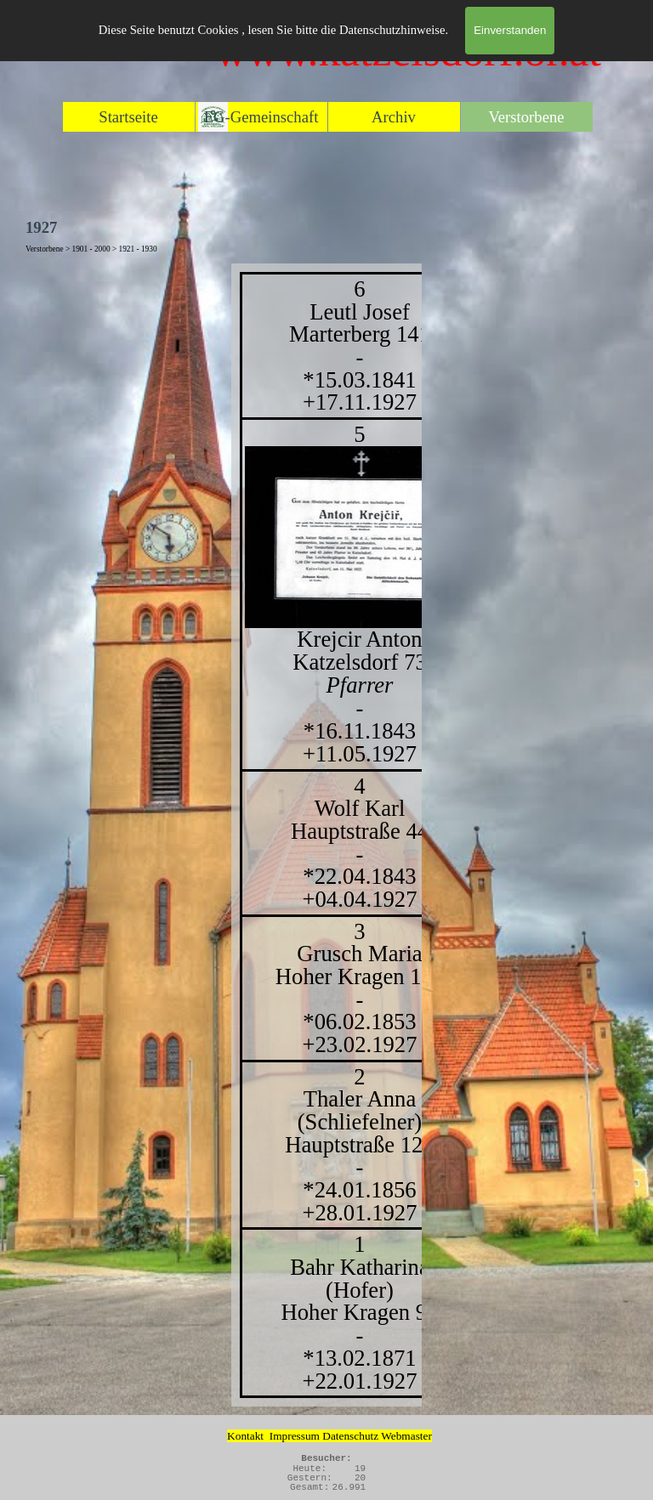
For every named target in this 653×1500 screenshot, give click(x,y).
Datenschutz (351, 1435)
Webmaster (406, 1435)
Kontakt (245, 1435)
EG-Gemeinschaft (261, 117)
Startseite (128, 117)
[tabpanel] (326, 835)
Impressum (295, 1435)
